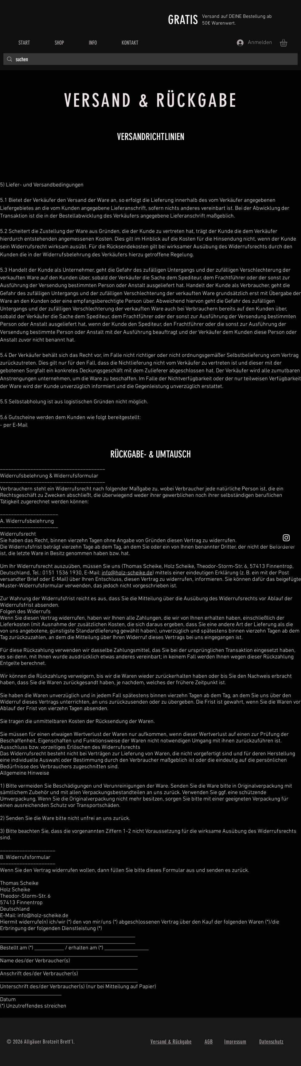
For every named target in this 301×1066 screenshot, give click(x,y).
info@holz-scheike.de (127, 573)
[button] (288, 42)
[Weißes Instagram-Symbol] (286, 537)
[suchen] (150, 59)
